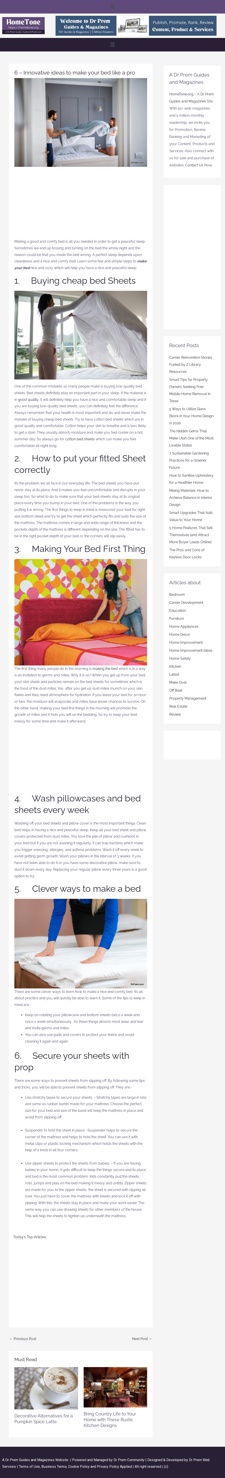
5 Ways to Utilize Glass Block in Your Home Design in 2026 (191, 416)
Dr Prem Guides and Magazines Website (36, 1460)
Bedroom (177, 594)
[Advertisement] (80, 205)
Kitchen (175, 666)
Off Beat (175, 690)
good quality (28, 400)
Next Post (142, 1339)
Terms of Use (29, 1466)
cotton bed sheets (80, 439)
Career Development (186, 602)
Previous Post (22, 1339)
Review (175, 714)
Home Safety (180, 658)
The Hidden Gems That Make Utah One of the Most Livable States (191, 438)
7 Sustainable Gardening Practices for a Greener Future (189, 460)
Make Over (178, 682)
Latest (174, 674)
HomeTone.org (181, 94)
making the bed (105, 669)
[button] (112, 6)
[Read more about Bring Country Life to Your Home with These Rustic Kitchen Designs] (115, 1387)
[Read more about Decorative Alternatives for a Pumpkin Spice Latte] (46, 1388)
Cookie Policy (79, 1466)
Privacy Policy (108, 1466)
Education (177, 610)
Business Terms (54, 1466)
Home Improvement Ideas (190, 650)
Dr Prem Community (128, 1460)
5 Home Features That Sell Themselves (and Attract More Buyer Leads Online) (190, 535)
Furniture (176, 618)
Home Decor (179, 634)
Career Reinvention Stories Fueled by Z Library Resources (190, 364)
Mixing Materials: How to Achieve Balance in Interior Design (190, 497)
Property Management (187, 698)
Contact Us (194, 165)
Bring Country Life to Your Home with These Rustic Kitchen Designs (110, 1419)
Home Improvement (186, 642)
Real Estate (178, 706)
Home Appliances (183, 626)
